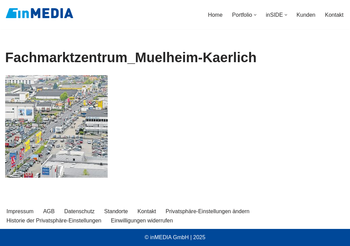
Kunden (306, 15)
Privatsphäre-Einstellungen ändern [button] (208, 211)
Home (215, 15)
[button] (255, 15)
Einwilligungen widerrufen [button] (142, 220)
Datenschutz (79, 211)
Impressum (19, 211)
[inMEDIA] (39, 13)
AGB (49, 211)
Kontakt (334, 15)
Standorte (116, 211)
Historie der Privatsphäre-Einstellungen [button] (53, 220)
